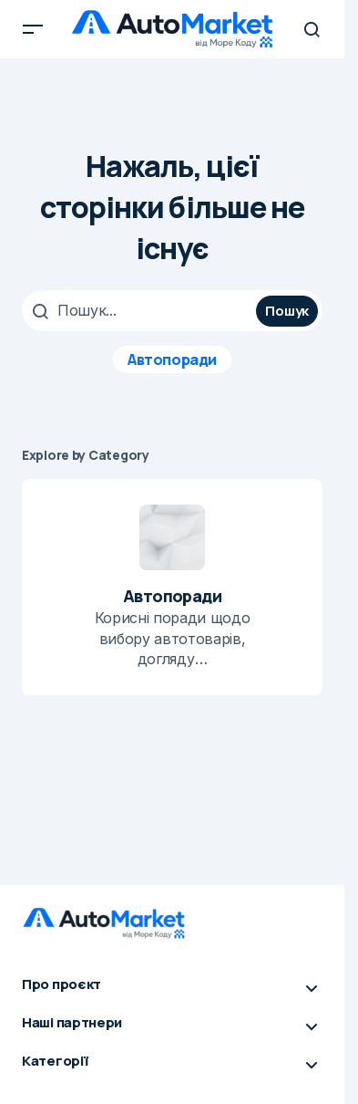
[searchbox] (141, 310)
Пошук (287, 310)
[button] (33, 29)
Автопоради (172, 359)
